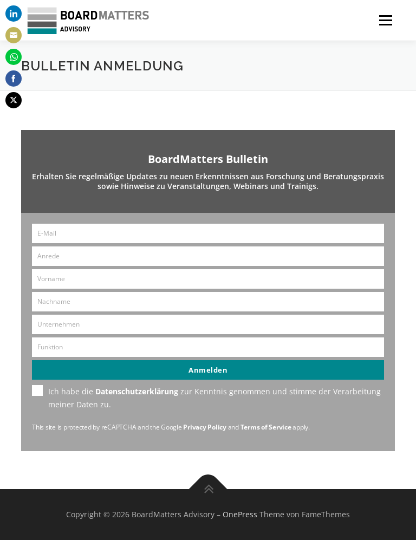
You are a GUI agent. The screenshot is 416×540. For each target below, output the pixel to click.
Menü (385, 20)
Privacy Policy (204, 427)
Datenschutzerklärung (136, 391)
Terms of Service (265, 427)
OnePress (240, 514)
